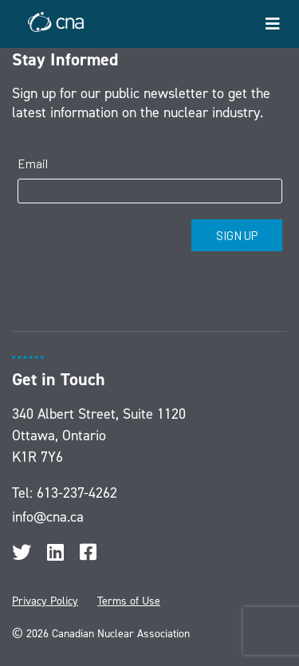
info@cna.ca (48, 516)
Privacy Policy (45, 601)
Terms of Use (128, 601)
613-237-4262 (77, 492)
